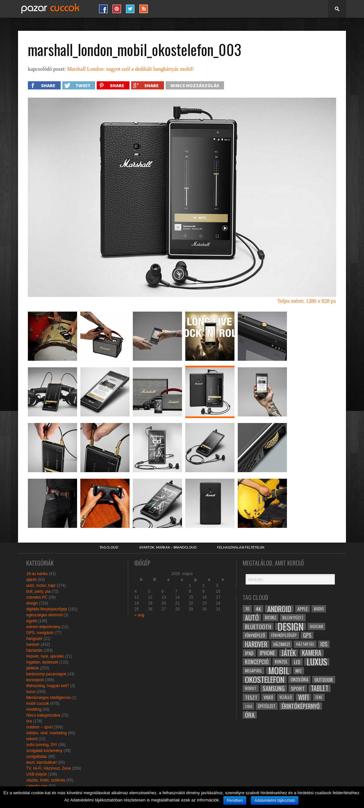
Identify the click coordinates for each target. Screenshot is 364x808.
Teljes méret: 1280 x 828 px (306, 301)
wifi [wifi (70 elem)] (303, 697)
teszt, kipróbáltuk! (41, 762)
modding (33, 709)
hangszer (34, 638)
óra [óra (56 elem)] (249, 715)
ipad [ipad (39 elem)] (249, 653)
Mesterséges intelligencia (48, 697)
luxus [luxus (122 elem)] (317, 661)
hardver (33, 644)
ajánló (31, 579)
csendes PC (37, 597)
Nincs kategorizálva (43, 715)
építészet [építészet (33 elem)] (266, 706)
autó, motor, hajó (40, 585)
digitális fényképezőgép (46, 609)
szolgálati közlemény (44, 750)
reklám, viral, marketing (46, 733)
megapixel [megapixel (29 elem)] (253, 670)
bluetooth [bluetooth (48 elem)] (258, 626)
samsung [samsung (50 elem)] (274, 688)
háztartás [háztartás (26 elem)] (305, 644)
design (32, 603)
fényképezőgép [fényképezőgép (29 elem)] (284, 635)
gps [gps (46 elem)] (307, 635)
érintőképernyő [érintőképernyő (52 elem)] (301, 706)
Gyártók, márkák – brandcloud (167, 547)
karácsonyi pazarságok (46, 674)
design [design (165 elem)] (290, 626)
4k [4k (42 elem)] (258, 608)
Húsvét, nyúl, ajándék (45, 656)
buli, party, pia (38, 591)
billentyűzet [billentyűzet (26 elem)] (292, 617)
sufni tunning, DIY (41, 744)
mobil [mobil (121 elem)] (278, 670)
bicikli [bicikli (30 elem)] (270, 617)
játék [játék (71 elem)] (288, 653)
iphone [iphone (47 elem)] (267, 653)
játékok (32, 668)
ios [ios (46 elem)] (323, 644)
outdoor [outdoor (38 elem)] (323, 679)
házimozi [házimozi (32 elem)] (281, 644)
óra (29, 721)
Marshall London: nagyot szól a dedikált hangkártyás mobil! (130, 69)
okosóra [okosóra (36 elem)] (299, 679)
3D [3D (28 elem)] (247, 608)
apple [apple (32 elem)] (302, 609)
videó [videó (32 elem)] (268, 697)
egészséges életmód (44, 615)
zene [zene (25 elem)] (318, 697)
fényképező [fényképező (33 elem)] (255, 635)
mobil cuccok (37, 703)
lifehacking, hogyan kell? (47, 685)
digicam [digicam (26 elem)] (316, 626)
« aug (139, 615)
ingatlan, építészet (42, 662)
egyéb (31, 621)
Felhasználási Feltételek (241, 547)
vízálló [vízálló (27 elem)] (285, 697)
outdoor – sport (39, 727)
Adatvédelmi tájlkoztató (274, 800)
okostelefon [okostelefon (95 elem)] (264, 679)
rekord (31, 739)
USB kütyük (36, 774)
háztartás (34, 650)
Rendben (235, 800)
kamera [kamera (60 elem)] (311, 653)
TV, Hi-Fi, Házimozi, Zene (48, 768)
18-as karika (37, 573)
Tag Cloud (108, 547)
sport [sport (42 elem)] (298, 688)
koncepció (35, 680)
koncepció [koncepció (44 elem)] (257, 661)
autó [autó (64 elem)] (252, 617)
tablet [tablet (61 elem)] (319, 688)
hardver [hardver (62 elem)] (256, 644)
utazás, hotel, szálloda (45, 780)
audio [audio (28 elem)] (319, 608)
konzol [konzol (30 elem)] (281, 662)
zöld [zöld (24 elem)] (248, 706)
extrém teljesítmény (43, 627)
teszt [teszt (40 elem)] (251, 697)
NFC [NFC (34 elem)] (298, 670)
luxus (30, 691)
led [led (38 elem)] (297, 661)
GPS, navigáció (39, 632)
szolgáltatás (36, 756)
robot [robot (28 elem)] (250, 688)
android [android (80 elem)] (279, 608)
